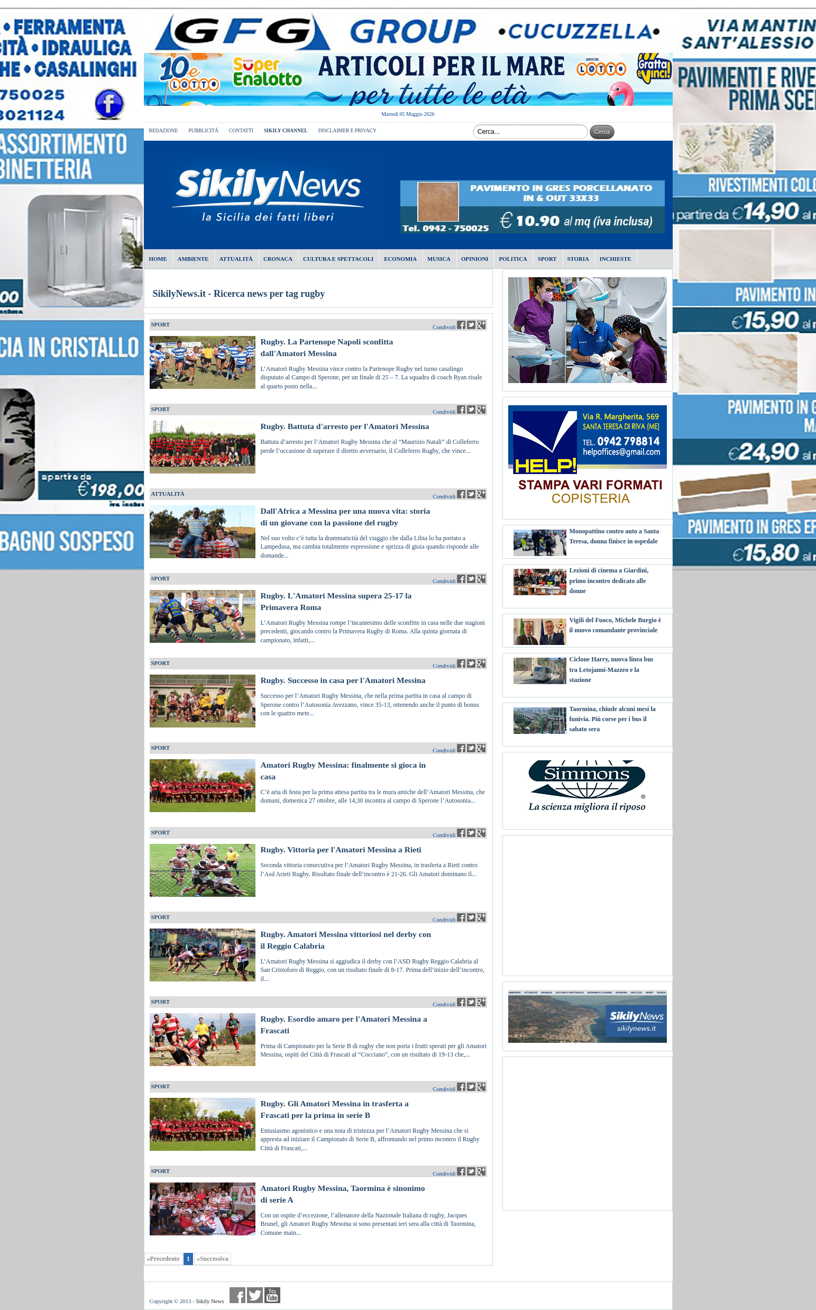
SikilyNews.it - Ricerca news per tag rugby (239, 293)
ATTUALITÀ (168, 493)
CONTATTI (241, 130)
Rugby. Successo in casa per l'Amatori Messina (343, 680)
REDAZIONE (163, 130)
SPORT (160, 324)
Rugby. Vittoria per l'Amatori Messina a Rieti (341, 849)
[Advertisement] (587, 901)
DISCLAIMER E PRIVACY (347, 130)
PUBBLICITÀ (203, 130)
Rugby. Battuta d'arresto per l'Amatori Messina (345, 426)
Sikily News (210, 1301)
